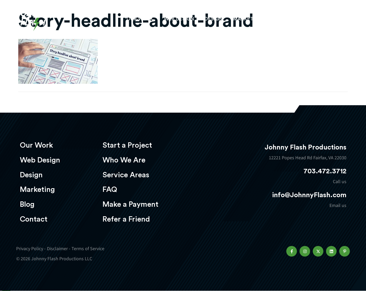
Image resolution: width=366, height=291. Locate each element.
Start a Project (127, 145)
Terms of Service (88, 248)
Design (214, 20)
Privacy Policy (29, 248)
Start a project (319, 21)
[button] (291, 251)
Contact (33, 219)
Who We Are (123, 160)
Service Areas (125, 175)
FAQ (109, 189)
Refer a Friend (126, 219)
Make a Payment (130, 204)
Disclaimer (57, 248)
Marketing (247, 20)
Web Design (179, 20)
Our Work (140, 20)
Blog (27, 204)
